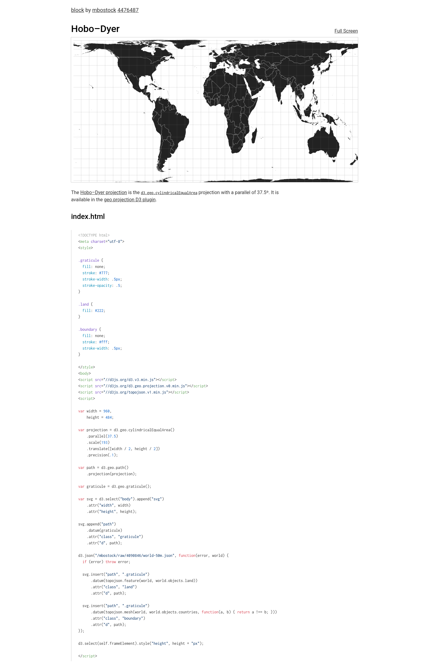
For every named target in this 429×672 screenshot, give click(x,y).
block (77, 10)
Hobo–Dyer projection (103, 192)
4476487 (128, 10)
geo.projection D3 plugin (130, 199)
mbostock (104, 10)
